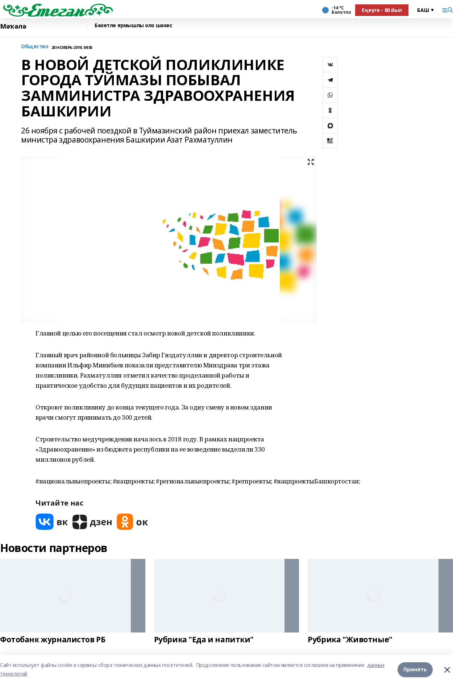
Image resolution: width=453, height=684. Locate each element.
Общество (35, 47)
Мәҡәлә (13, 26)
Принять (415, 669)
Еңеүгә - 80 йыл (382, 10)
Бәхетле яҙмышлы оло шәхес (134, 25)
